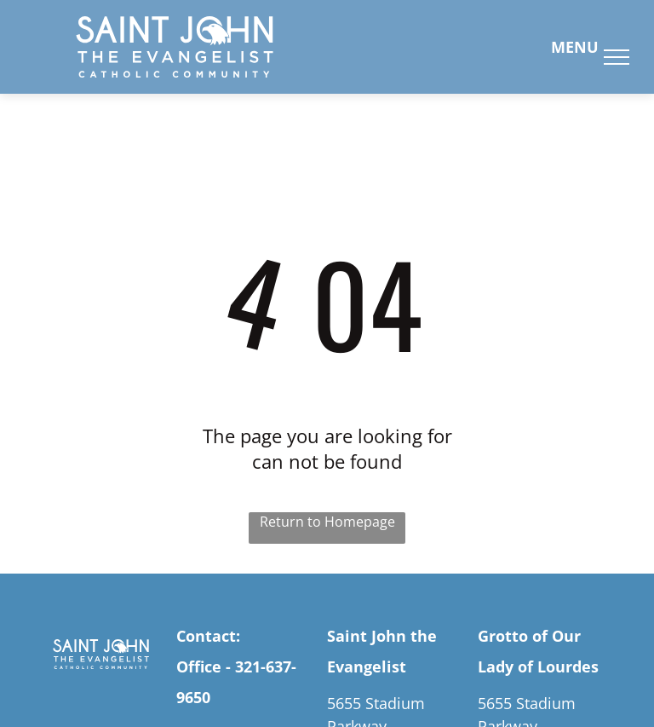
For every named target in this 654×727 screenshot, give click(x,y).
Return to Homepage (327, 521)
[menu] (616, 57)
